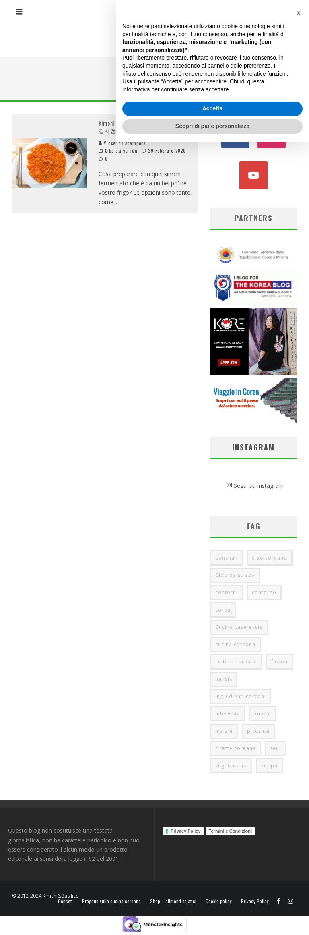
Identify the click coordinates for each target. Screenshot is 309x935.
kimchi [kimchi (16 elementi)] (262, 713)
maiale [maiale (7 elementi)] (224, 731)
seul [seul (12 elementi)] (275, 748)
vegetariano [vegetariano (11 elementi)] (231, 765)
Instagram (253, 447)
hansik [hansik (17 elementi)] (223, 679)
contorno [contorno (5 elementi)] (264, 592)
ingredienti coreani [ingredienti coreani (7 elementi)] (240, 696)
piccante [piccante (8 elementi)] (258, 731)
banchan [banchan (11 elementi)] (226, 557)
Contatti (65, 901)
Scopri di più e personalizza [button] (212, 919)
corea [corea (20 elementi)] (223, 609)
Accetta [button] (212, 902)
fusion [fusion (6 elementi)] (279, 661)
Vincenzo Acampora (122, 143)
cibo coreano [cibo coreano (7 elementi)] (269, 557)
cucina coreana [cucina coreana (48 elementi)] (235, 644)
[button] (298, 806)
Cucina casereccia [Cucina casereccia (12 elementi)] (239, 627)
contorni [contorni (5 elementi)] (226, 592)
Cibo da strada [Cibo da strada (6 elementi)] (235, 575)
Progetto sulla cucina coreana (111, 901)
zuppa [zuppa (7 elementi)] (269, 765)
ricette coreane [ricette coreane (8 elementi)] (235, 748)
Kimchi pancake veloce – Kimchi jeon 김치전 (142, 127)
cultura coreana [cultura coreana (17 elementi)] (236, 661)
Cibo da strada (121, 150)
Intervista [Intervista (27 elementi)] (227, 713)
